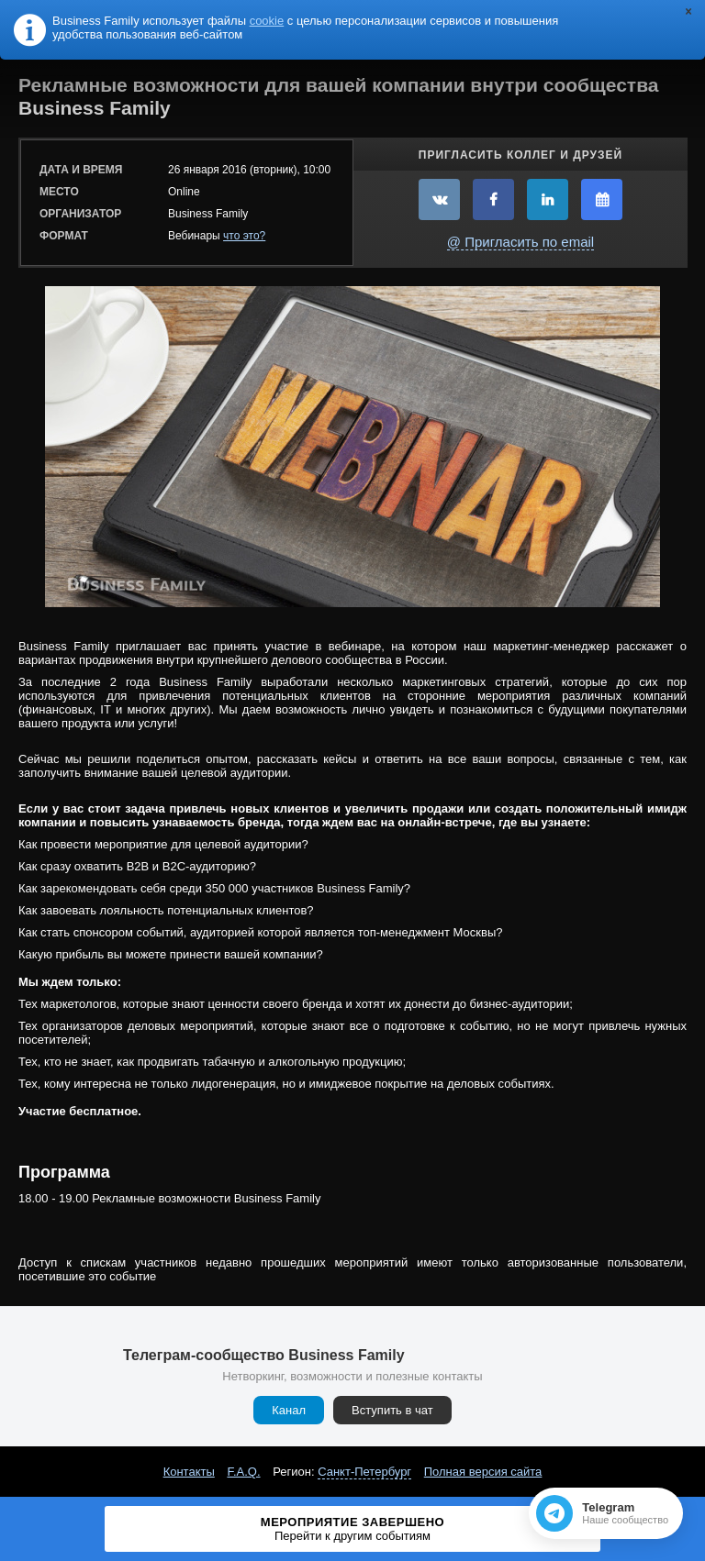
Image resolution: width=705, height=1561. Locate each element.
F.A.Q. (243, 1471)
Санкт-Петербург (364, 1471)
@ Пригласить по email (520, 241)
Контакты (189, 1471)
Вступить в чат (392, 1410)
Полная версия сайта (483, 1471)
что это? (244, 235)
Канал (289, 1410)
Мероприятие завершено (352, 1529)
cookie (267, 21)
